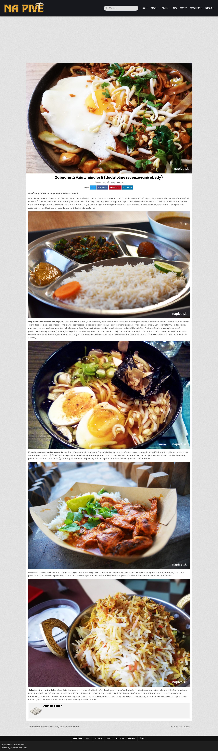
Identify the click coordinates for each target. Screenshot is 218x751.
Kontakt (208, 8)
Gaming (165, 8)
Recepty (183, 8)
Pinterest (115, 187)
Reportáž (131, 738)
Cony (88, 738)
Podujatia (120, 738)
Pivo (175, 8)
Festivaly (98, 738)
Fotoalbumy (195, 8)
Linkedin (128, 187)
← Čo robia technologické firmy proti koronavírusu (52, 726)
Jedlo (121, 182)
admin (99, 182)
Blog (143, 8)
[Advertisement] (109, 38)
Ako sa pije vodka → (181, 726)
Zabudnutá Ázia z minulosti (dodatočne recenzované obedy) (109, 177)
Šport (142, 738)
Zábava (153, 8)
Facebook (102, 187)
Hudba (109, 738)
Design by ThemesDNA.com (14, 747)
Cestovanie (77, 738)
